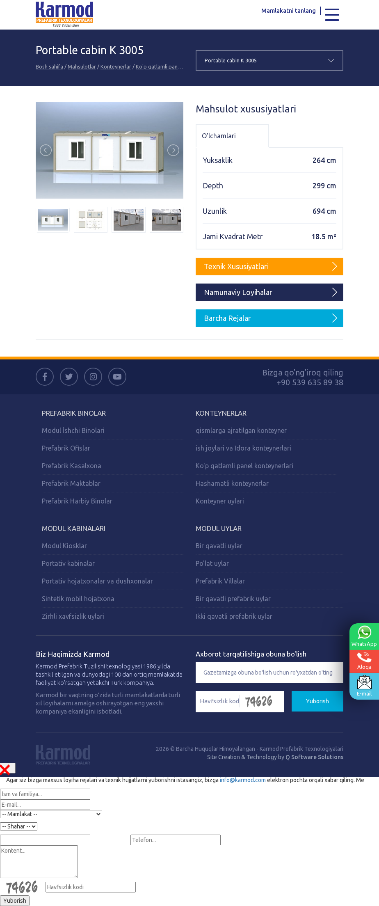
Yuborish (317, 701)
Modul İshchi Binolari (73, 430)
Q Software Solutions (314, 757)
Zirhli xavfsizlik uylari (73, 616)
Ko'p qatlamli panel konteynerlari (175, 66)
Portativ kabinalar (68, 563)
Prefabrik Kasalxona (71, 465)
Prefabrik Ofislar (66, 448)
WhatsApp (364, 636)
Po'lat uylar (212, 563)
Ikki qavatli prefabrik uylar (234, 616)
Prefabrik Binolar (74, 413)
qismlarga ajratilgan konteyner (241, 430)
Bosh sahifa (49, 66)
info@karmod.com (243, 780)
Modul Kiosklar (64, 545)
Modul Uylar (219, 528)
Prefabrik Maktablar (71, 483)
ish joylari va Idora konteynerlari (243, 448)
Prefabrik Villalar (220, 581)
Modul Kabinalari (73, 528)
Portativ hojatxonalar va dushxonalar (97, 581)
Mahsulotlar (82, 66)
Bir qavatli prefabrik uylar (233, 598)
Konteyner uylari (220, 501)
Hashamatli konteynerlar (232, 483)
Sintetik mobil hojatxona (78, 598)
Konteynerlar (115, 66)
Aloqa (364, 661)
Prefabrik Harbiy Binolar (77, 501)
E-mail (364, 685)
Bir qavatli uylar (219, 545)
